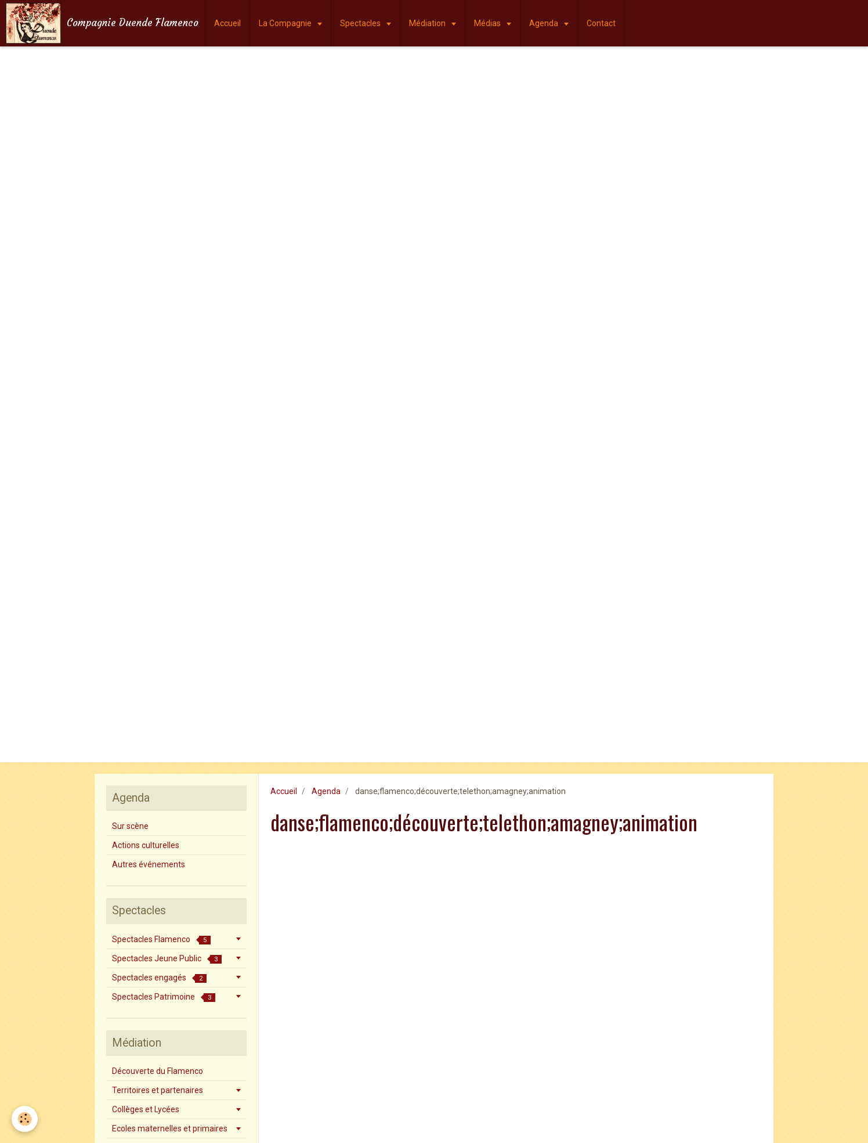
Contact (601, 23)
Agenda (544, 23)
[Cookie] (25, 1119)
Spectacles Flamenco (161, 939)
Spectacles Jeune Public (167, 959)
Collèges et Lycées (145, 1109)
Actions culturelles (145, 845)
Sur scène (130, 826)
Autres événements (148, 864)
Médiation (428, 23)
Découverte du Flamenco (157, 1071)
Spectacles (361, 23)
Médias (488, 23)
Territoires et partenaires (157, 1090)
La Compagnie (286, 23)
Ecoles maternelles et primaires (169, 1128)
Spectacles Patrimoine (163, 997)
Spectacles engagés (159, 978)
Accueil (227, 23)
